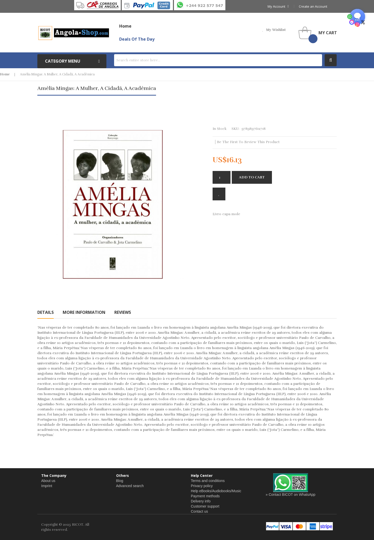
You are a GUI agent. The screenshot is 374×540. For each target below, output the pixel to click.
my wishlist (276, 30)
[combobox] (218, 60)
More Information (84, 312)
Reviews (122, 312)
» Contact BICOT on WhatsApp (290, 494)
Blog (119, 481)
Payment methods (205, 496)
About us (48, 481)
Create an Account (313, 6)
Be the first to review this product (248, 142)
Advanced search (130, 486)
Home (5, 74)
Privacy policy (202, 486)
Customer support (205, 506)
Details (45, 312)
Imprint (46, 486)
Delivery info (201, 501)
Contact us (199, 511)
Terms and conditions (208, 481)
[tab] (45, 312)
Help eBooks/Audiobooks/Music (216, 491)
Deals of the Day (137, 39)
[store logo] (73, 32)
